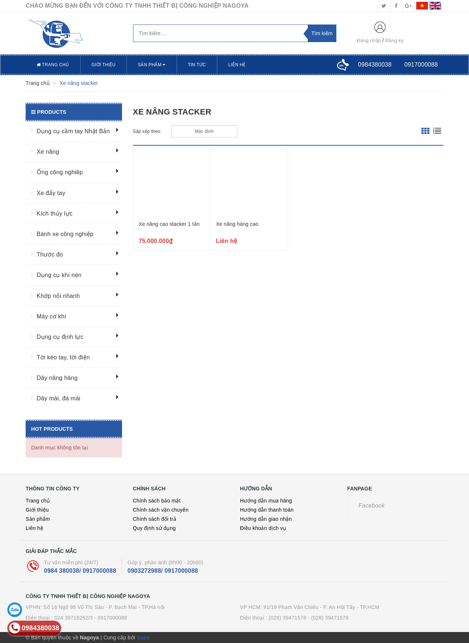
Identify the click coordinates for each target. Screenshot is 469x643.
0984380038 (374, 64)
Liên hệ (236, 64)
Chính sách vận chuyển (161, 510)
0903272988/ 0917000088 (163, 571)
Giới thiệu (104, 64)
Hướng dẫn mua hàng (266, 501)
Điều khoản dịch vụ (263, 528)
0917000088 (421, 64)
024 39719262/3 (73, 618)
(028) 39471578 (287, 618)
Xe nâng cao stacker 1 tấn (169, 224)
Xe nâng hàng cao (237, 224)
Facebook (372, 505)
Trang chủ (53, 64)
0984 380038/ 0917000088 (80, 571)
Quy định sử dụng (154, 528)
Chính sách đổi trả (155, 519)
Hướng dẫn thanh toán (266, 510)
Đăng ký (394, 40)
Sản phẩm (152, 64)
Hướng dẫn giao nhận (266, 519)
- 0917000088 (110, 618)
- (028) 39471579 (328, 618)
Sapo (143, 637)
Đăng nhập (369, 40)
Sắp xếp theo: (147, 131)
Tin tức (197, 64)
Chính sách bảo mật (157, 501)
